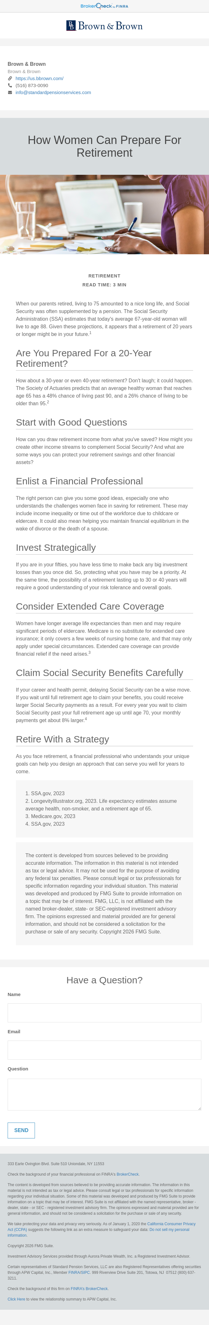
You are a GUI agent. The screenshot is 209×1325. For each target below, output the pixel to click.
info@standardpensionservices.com (49, 92)
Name (14, 994)
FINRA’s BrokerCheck (89, 1289)
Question (18, 1068)
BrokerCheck (127, 1174)
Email (14, 1031)
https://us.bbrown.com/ (36, 78)
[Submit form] (21, 1130)
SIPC (85, 1272)
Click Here (16, 1299)
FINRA (74, 1272)
